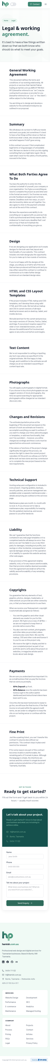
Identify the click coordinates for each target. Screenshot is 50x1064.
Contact (35, 4)
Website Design (14, 998)
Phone (9, 862)
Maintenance (14, 1011)
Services (35, 1039)
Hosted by (39, 1060)
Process (14, 1030)
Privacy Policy (35, 1043)
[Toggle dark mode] (13, 4)
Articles (35, 1034)
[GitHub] (12, 962)
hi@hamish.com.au (16, 832)
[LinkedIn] (3, 962)
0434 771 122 (13, 841)
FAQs (14, 1039)
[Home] (5, 4)
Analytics (35, 1006)
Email (8, 873)
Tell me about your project (17, 883)
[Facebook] (7, 962)
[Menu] (45, 4)
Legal (13, 21)
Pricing (14, 1034)
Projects (35, 1025)
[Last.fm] (16, 962)
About (14, 1025)
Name (9, 852)
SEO (35, 1002)
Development (35, 998)
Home (6, 21)
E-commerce (14, 1006)
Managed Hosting (35, 1011)
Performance (14, 1002)
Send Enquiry (25, 903)
